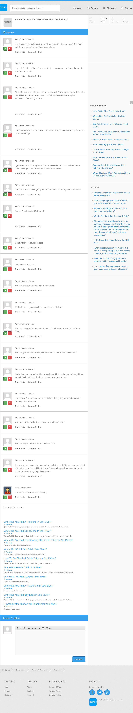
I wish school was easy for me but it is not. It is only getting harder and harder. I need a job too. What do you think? (112, 251)
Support (30, 695)
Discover (109, 8)
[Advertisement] (46, 105)
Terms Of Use (55, 687)
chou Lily (19, 488)
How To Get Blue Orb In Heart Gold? (109, 111)
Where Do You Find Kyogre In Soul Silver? (25, 576)
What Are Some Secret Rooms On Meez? (111, 139)
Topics (92, 8)
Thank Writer (20, 52)
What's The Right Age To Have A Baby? (111, 216)
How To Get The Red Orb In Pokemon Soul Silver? (30, 558)
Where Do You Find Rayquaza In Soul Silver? (26, 594)
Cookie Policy (55, 695)
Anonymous (20, 39)
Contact (30, 691)
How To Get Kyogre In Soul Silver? (108, 144)
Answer (79, 659)
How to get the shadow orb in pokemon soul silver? (30, 604)
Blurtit (3, 8)
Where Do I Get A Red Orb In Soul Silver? (25, 549)
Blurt (40, 52)
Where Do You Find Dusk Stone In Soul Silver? (27, 531)
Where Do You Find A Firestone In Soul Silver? (27, 521)
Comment (32, 52)
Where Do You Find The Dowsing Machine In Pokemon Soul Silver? (38, 540)
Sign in (126, 8)
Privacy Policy (55, 691)
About (29, 687)
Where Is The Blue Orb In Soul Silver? (23, 567)
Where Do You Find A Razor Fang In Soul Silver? (28, 585)
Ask (77, 8)
